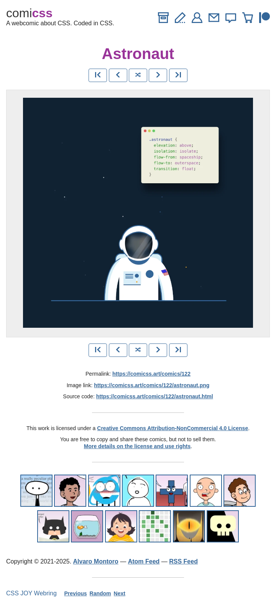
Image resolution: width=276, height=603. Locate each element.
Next (119, 593)
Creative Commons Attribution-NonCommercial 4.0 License (172, 428)
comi (29, 13)
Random (100, 593)
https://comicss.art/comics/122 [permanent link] (151, 374)
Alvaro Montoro (95, 561)
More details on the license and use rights (137, 446)
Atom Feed (144, 561)
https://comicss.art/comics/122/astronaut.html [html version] (154, 396)
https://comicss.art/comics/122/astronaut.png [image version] (151, 385)
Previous (75, 593)
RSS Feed (183, 561)
